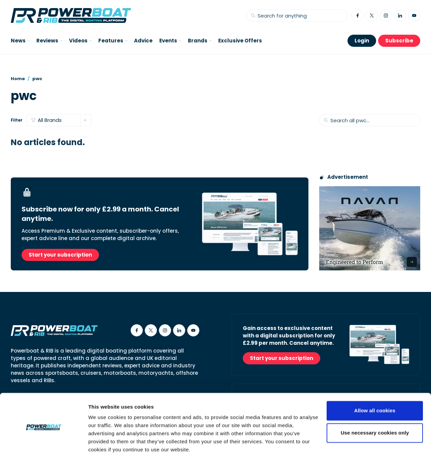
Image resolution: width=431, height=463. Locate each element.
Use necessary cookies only (375, 414)
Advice (143, 40)
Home (18, 78)
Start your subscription (60, 254)
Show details (104, 450)
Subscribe (399, 40)
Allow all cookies (375, 392)
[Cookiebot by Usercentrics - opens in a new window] (43, 450)
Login (362, 40)
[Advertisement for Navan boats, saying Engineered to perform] (369, 228)
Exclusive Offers (240, 40)
